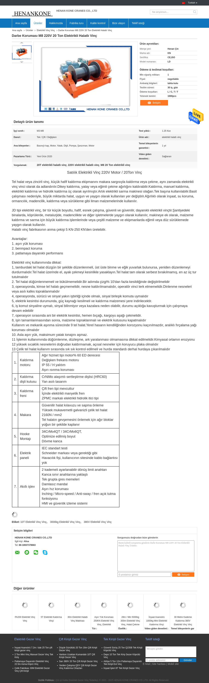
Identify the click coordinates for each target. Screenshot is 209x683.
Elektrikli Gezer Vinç (27, 639)
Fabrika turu (77, 23)
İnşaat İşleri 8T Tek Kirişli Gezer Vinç (122, 668)
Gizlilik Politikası (46, 680)
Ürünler (38, 23)
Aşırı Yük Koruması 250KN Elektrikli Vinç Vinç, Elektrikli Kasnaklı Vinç (104, 621)
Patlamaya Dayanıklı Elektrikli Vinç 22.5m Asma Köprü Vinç (32, 662)
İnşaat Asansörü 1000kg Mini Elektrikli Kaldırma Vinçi (156, 621)
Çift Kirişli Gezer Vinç (73, 639)
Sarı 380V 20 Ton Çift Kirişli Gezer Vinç (78, 661)
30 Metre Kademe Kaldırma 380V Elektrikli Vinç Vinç (183, 621)
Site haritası (159, 663)
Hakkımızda (56, 23)
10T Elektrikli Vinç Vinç (33, 521)
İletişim (157, 102)
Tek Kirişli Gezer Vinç (117, 639)
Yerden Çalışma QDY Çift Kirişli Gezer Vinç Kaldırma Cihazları (78, 666)
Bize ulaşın (118, 23)
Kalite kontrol (97, 23)
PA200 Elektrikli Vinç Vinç (25, 619)
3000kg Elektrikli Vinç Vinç (65, 521)
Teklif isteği (138, 23)
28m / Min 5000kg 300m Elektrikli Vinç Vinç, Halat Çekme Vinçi (130, 621)
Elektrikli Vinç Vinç (46, 30)
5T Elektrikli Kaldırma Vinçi (51, 619)
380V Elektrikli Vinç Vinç (98, 521)
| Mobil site (172, 663)
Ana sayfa (21, 23)
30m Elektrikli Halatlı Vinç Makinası (78, 619)
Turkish (192, 2)
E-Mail (146, 663)
